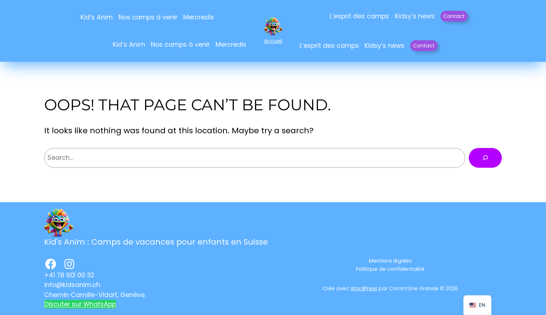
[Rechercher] (485, 157)
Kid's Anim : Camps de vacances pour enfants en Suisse (156, 241)
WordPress (364, 288)
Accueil (273, 41)
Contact (454, 16)
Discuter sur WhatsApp (80, 304)
